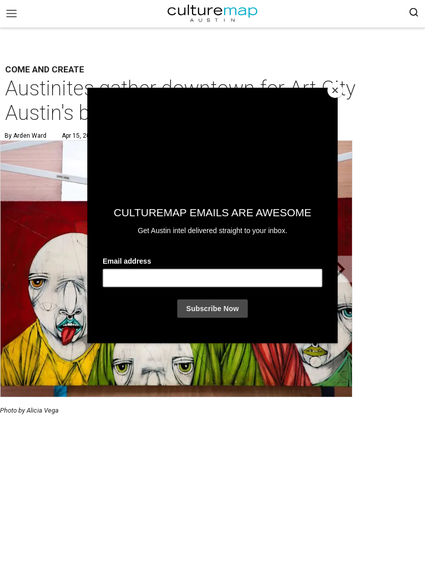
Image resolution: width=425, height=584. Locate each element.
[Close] (335, 90)
